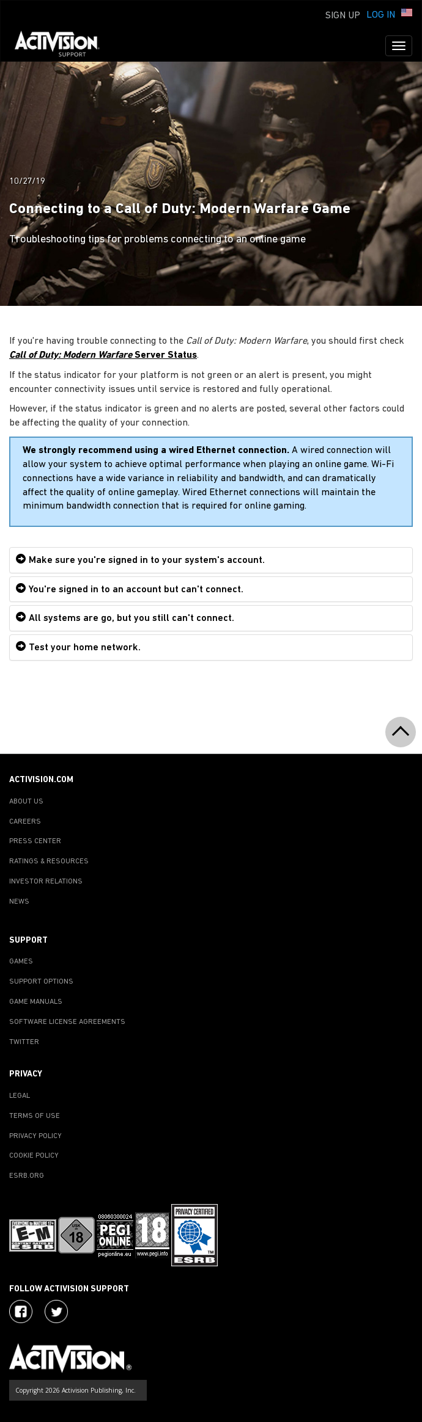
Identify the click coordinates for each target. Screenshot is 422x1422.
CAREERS (25, 821)
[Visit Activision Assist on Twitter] (56, 1311)
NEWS (19, 901)
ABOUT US (26, 801)
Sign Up (342, 16)
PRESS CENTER (35, 841)
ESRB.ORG (26, 1176)
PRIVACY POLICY (35, 1136)
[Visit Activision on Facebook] (20, 1311)
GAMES (21, 961)
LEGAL (19, 1096)
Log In (380, 15)
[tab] (211, 560)
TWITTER (24, 1042)
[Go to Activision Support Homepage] (63, 46)
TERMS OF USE (34, 1116)
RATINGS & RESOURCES (49, 861)
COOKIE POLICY (34, 1155)
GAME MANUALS (35, 1002)
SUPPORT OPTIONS (41, 981)
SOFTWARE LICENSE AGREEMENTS (67, 1022)
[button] (406, 14)
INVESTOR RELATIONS (46, 881)
